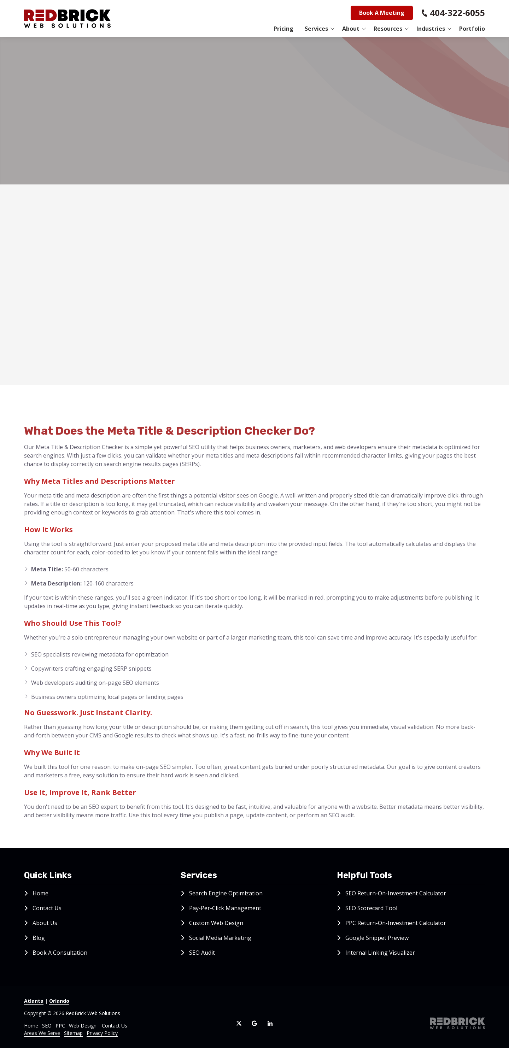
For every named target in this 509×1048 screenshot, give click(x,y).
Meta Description (180, 289)
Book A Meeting (381, 13)
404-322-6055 (457, 12)
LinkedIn (270, 1023)
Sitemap (73, 1033)
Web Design (83, 1025)
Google (254, 1023)
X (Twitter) (239, 1023)
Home (31, 1025)
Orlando (59, 1000)
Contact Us (114, 1025)
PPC (60, 1025)
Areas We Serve (42, 1033)
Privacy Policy (102, 1033)
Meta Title (170, 238)
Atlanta (33, 1000)
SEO (47, 1025)
